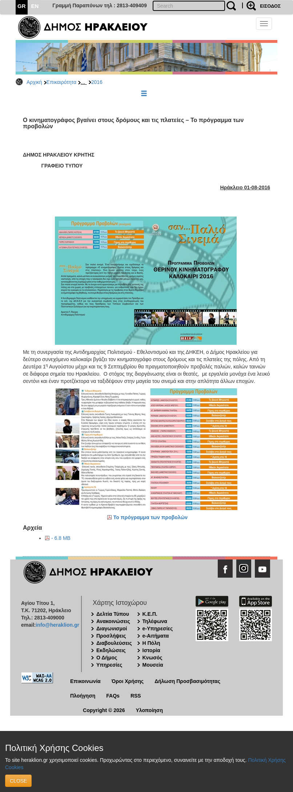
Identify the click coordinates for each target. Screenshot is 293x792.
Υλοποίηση (149, 710)
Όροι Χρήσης (128, 681)
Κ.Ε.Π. (150, 614)
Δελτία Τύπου (112, 614)
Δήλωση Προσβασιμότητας (187, 681)
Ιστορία (151, 650)
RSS (136, 696)
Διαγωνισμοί (111, 628)
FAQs (113, 696)
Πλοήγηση (82, 696)
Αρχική (34, 82)
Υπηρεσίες (109, 665)
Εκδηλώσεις (111, 650)
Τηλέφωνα (155, 621)
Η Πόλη (151, 643)
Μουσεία (153, 665)
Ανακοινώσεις (113, 621)
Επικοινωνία (85, 681)
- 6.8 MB (61, 538)
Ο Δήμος (106, 657)
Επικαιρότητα (61, 82)
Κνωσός (152, 657)
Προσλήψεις (111, 636)
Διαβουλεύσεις (114, 643)
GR (21, 6)
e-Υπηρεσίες (158, 628)
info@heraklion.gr (57, 625)
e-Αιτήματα (156, 636)
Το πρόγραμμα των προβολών (150, 517)
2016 (97, 82)
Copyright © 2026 (104, 710)
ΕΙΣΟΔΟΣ (270, 6)
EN (35, 6)
